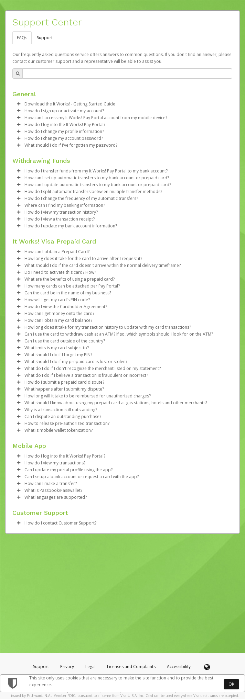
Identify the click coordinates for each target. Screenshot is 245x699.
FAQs (22, 38)
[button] (18, 104)
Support (45, 38)
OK (231, 684)
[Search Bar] (127, 73)
